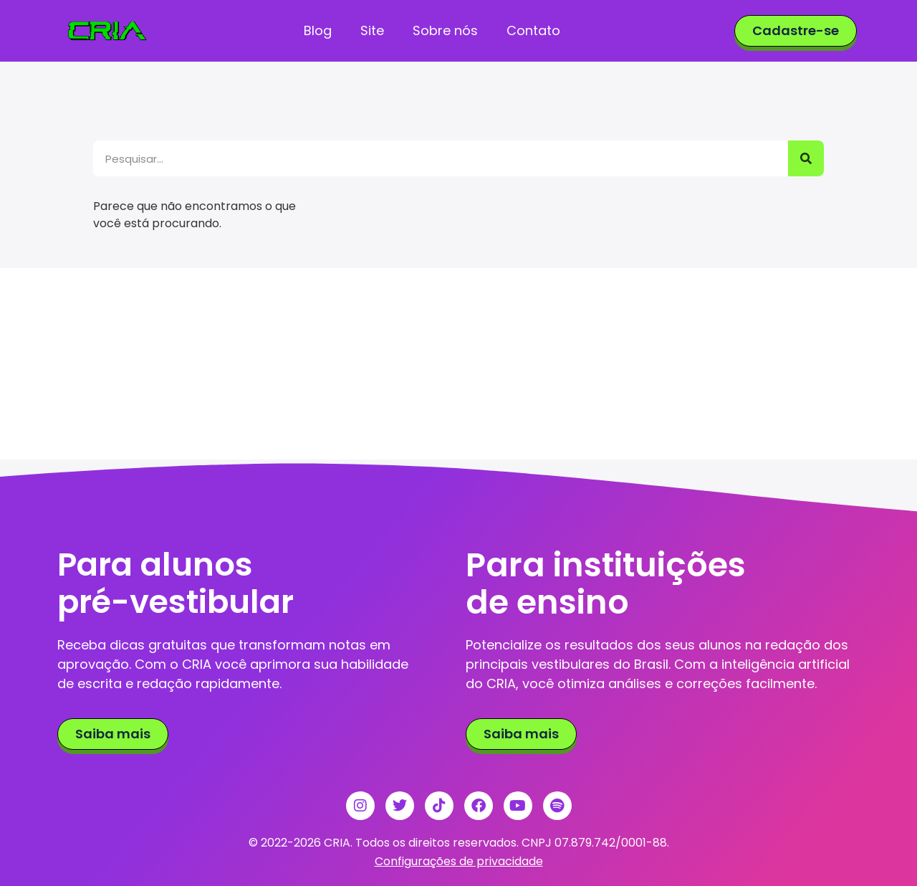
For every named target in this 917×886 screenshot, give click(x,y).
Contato (533, 30)
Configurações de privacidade (459, 861)
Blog (317, 30)
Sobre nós (444, 30)
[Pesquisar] (806, 158)
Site (371, 30)
